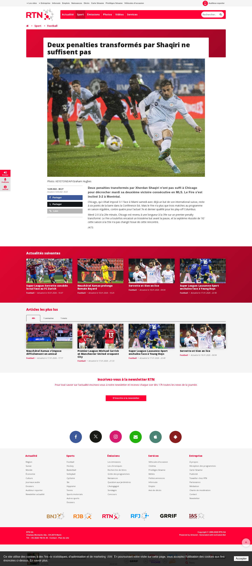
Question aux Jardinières (119, 482)
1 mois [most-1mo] (64, 318)
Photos (107, 14)
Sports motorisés (75, 494)
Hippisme (71, 486)
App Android (175, 437)
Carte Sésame (97, 3)
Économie (30, 474)
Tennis (70, 490)
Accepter (241, 558)
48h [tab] (33, 318)
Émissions (93, 14)
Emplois (66, 3)
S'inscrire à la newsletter (126, 398)
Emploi (152, 486)
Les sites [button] (32, 3)
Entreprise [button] (44, 3)
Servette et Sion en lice (144, 285)
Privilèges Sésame (114, 3)
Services (132, 14)
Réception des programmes (203, 466)
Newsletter (195, 498)
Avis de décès (155, 490)
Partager (55, 197)
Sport (80, 14)
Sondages (112, 490)
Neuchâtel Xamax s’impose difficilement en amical (43, 352)
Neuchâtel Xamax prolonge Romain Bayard (95, 287)
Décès (86, 3)
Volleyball (71, 474)
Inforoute (56, 3)
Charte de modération (200, 490)
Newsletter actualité (35, 494)
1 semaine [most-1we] (48, 318)
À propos (194, 462)
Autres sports (73, 498)
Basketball (71, 470)
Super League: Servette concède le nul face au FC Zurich (47, 287)
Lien (53, 211)
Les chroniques (115, 466)
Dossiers (30, 486)
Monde (29, 470)
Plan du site (63, 538)
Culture (29, 478)
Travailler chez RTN (198, 478)
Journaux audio (33, 482)
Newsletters (136, 437)
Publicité (194, 474)
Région (29, 462)
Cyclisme (71, 478)
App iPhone (155, 437)
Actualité (68, 14)
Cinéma (152, 466)
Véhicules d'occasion (134, 3)
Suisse (28, 466)
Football (52, 25)
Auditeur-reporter (214, 3)
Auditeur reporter (34, 490)
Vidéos (119, 14)
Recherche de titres (117, 470)
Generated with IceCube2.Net (213, 535)
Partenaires (195, 482)
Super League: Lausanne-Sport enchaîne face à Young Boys (199, 287)
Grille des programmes (119, 474)
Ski (68, 482)
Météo (152, 474)
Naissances (76, 3)
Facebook (76, 437)
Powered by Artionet (188, 535)
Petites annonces (157, 478)
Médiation (194, 486)
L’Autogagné (113, 486)
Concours (112, 494)
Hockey (70, 466)
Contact (193, 494)
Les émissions (114, 462)
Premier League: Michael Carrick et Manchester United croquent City (98, 353)
